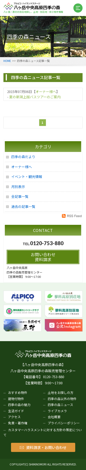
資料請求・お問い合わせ (43, 447)
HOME (7, 61)
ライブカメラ (57, 411)
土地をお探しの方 (60, 392)
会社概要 (54, 416)
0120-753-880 (47, 243)
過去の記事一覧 (23, 206)
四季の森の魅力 (19, 404)
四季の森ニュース (60, 404)
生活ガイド (16, 411)
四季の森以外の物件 (62, 398)
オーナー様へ (46, 91)
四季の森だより (23, 156)
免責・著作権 (17, 423)
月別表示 (18, 186)
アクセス (14, 416)
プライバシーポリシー (64, 423)
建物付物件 (16, 398)
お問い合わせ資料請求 (43, 256)
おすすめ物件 (17, 392)
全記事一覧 (19, 196)
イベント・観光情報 (26, 176)
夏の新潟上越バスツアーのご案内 (35, 96)
